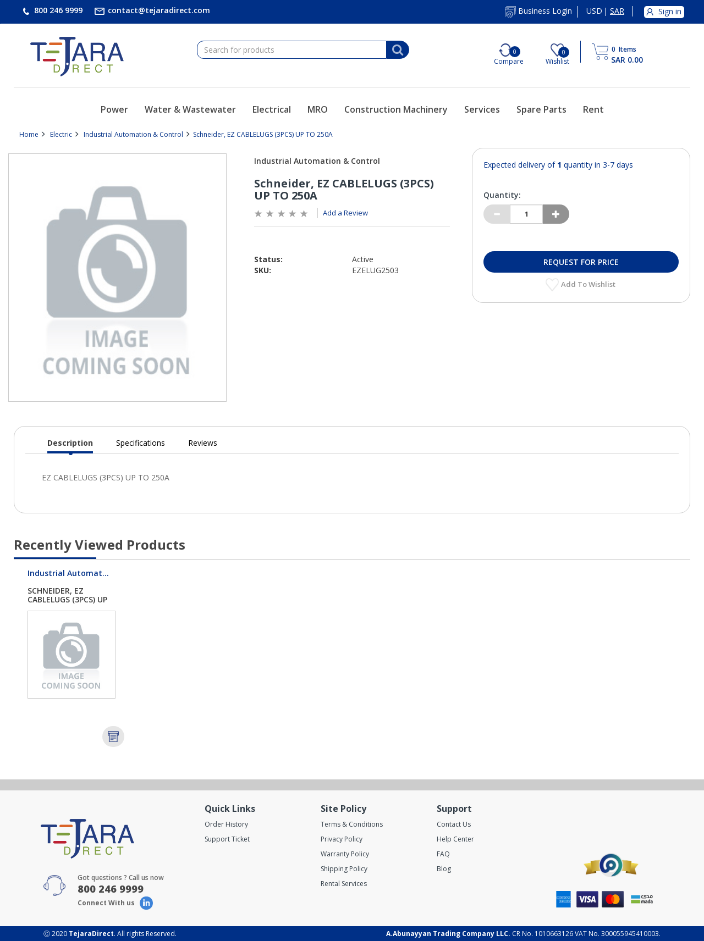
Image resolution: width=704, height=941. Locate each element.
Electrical (271, 109)
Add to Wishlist (589, 284)
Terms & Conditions (352, 824)
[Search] (398, 50)
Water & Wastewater (190, 109)
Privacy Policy (341, 839)
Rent (593, 109)
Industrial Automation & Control (133, 134)
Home (28, 134)
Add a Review (345, 213)
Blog (444, 868)
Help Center (455, 839)
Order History (226, 824)
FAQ (443, 854)
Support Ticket (227, 839)
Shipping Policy (344, 868)
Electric (61, 134)
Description (70, 445)
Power (114, 109)
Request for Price (581, 262)
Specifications (140, 443)
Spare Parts (541, 109)
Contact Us (454, 824)
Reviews (202, 443)
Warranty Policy (345, 854)
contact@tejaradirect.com (158, 10)
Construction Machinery (396, 109)
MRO (317, 109)
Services (482, 109)
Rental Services (344, 883)
